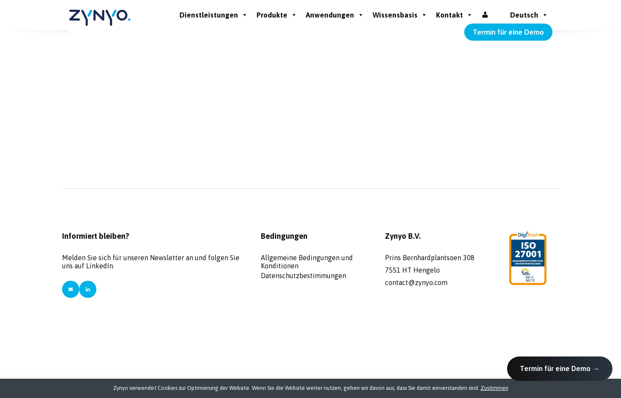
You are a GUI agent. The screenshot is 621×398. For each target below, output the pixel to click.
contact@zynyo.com (416, 282)
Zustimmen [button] (494, 388)
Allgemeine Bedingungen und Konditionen (307, 260)
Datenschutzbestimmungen (303, 275)
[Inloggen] (485, 15)
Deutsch (529, 15)
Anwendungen (335, 15)
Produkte (277, 15)
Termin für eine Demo (508, 32)
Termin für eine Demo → (560, 368)
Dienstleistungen (213, 15)
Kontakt (454, 15)
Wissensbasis (400, 15)
